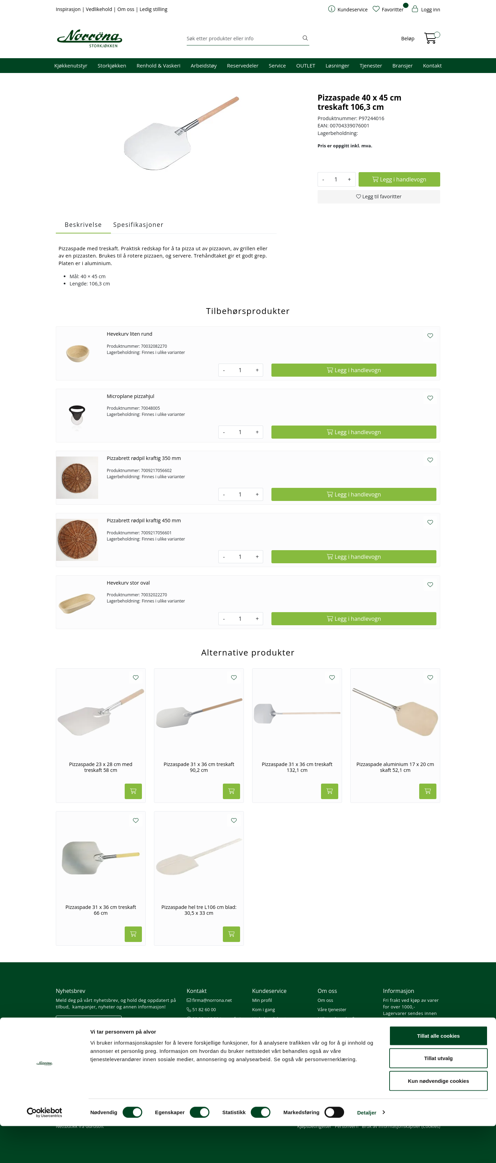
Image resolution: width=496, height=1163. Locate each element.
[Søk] (244, 38)
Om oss (126, 9)
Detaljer (366, 1149)
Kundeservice (269, 991)
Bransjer (402, 65)
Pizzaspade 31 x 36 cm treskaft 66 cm (100, 910)
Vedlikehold (99, 9)
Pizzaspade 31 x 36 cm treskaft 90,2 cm (199, 767)
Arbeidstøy (204, 65)
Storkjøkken (112, 65)
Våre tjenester (332, 1009)
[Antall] (336, 179)
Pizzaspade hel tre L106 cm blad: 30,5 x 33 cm (198, 910)
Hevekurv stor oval (128, 582)
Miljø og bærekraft (336, 1019)
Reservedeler (242, 65)
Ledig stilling (153, 9)
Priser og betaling (270, 1028)
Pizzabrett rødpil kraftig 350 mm (144, 458)
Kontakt (432, 65)
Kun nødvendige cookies (438, 1118)
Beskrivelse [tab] (83, 224)
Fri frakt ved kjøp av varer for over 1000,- (411, 1003)
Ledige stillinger (334, 1038)
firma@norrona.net (209, 1000)
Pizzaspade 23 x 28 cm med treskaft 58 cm (101, 767)
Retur (258, 1047)
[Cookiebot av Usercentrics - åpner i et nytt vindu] (44, 1149)
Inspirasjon (69, 9)
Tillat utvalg (438, 1095)
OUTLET (305, 65)
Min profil (262, 1000)
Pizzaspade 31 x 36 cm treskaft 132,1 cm (297, 767)
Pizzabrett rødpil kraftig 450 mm (144, 520)
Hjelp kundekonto (270, 1019)
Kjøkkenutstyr (70, 65)
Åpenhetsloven (333, 1028)
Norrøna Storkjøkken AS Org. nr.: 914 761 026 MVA (215, 1041)
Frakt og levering (269, 1038)
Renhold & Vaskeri (158, 65)
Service (277, 65)
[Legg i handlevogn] (399, 179)
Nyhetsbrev (70, 991)
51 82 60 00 (201, 1009)
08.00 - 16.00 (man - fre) (214, 1019)
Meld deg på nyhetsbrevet (88, 1021)
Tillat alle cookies (438, 1073)
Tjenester (371, 65)
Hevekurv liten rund (130, 334)
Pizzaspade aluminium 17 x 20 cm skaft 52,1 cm (395, 767)
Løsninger (337, 65)
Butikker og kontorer (210, 1028)
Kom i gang (263, 1009)
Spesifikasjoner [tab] (138, 224)
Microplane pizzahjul (130, 396)
